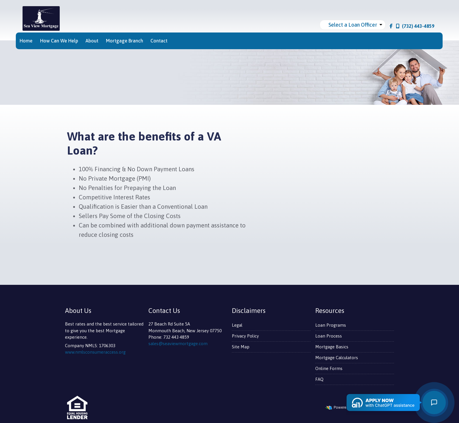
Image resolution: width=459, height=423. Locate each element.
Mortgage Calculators (336, 357)
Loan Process (328, 335)
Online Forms (328, 368)
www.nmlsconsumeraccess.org (95, 352)
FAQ (319, 379)
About (91, 40)
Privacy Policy (245, 335)
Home (26, 40)
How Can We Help (59, 40)
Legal (237, 325)
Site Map (240, 346)
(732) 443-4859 (415, 26)
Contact (158, 40)
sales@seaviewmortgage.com (178, 343)
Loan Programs (330, 325)
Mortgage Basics (331, 346)
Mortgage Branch (124, 40)
